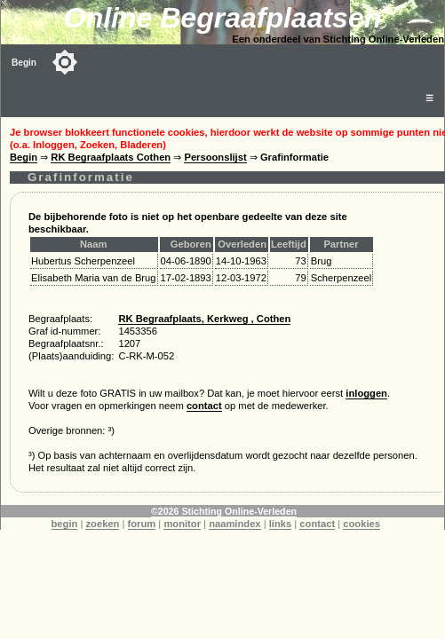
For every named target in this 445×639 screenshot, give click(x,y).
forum (142, 523)
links (280, 523)
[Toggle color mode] (65, 62)
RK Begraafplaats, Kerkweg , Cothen (204, 318)
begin (65, 523)
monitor (182, 523)
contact (204, 405)
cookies (361, 523)
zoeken (102, 523)
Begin (24, 62)
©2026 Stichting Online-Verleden (224, 511)
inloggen (366, 393)
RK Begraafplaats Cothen (111, 157)
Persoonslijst (215, 157)
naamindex (234, 523)
